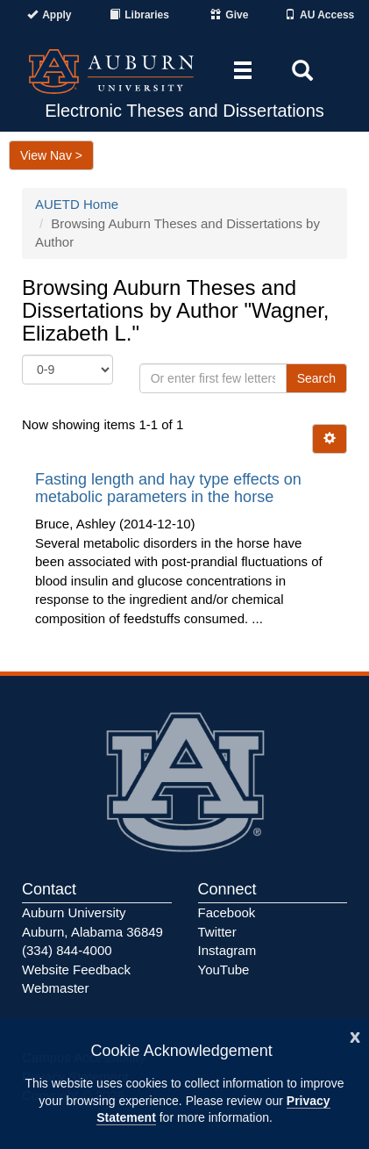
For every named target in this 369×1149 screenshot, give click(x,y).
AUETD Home (76, 204)
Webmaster (55, 987)
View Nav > (51, 155)
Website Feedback (76, 969)
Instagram (227, 950)
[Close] (355, 1035)
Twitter (217, 931)
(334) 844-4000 (67, 950)
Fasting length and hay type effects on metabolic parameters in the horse (168, 488)
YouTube (224, 969)
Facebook (227, 912)
